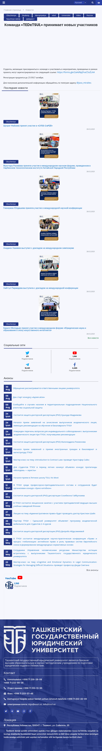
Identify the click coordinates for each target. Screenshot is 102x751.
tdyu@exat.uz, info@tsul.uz (42, 704)
